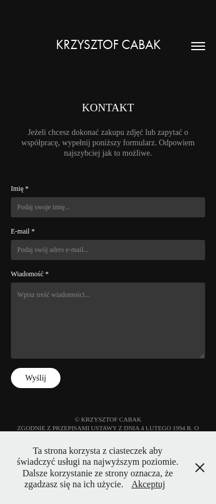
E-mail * (23, 231)
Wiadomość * (30, 274)
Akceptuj (148, 484)
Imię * (20, 189)
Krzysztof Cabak (108, 44)
